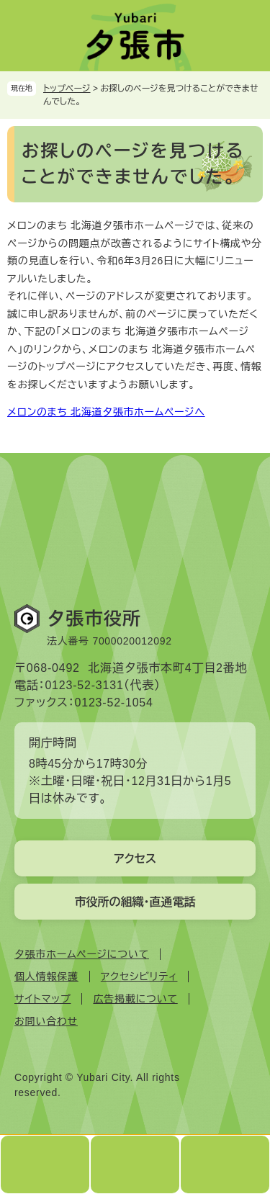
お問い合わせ (46, 1021)
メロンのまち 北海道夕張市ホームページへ (106, 412)
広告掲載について (135, 999)
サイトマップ (42, 999)
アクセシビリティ (139, 976)
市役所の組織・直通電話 (135, 902)
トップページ (67, 89)
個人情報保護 (46, 976)
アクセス (135, 859)
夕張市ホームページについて (81, 954)
